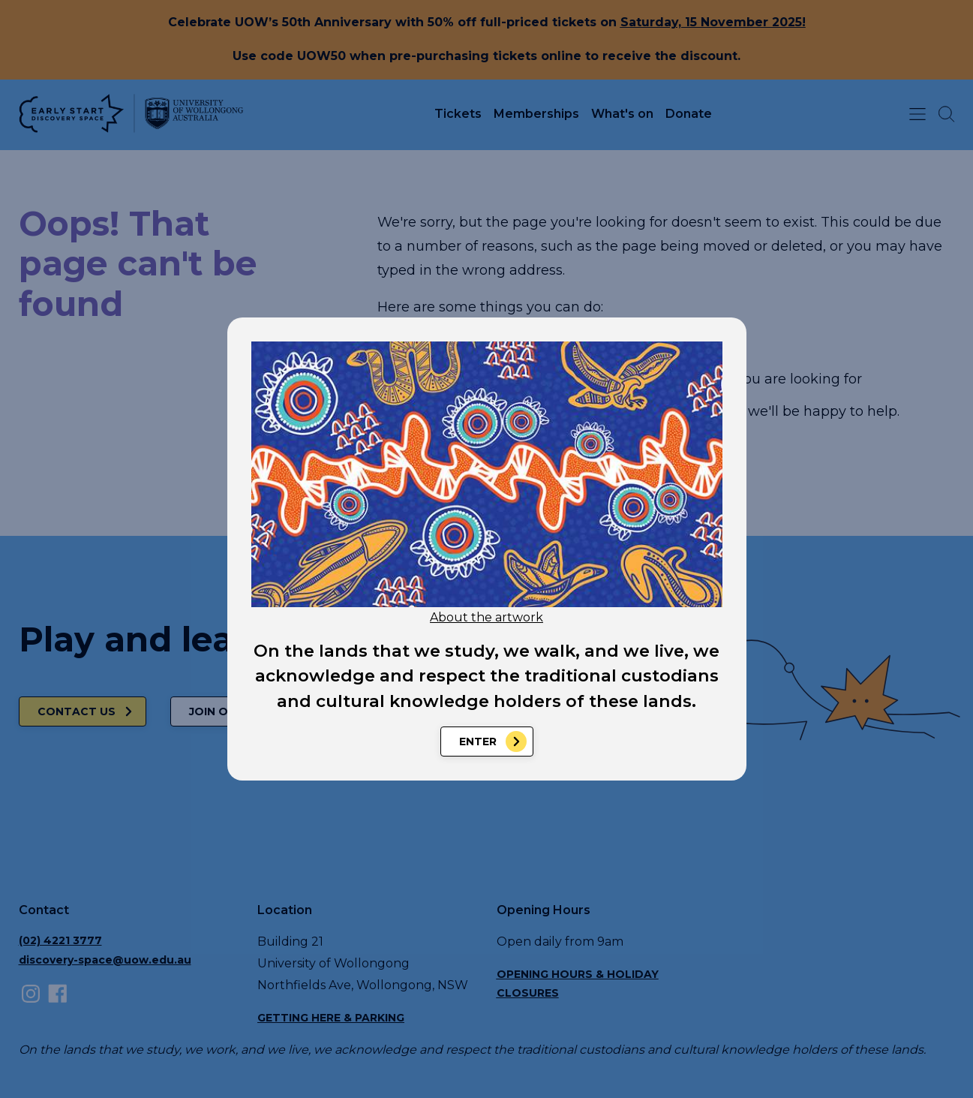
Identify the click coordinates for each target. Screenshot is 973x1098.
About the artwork (486, 617)
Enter (478, 741)
